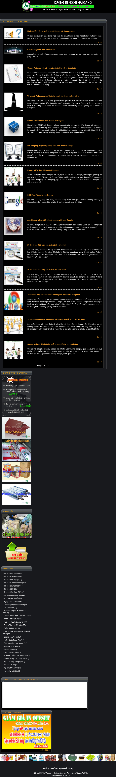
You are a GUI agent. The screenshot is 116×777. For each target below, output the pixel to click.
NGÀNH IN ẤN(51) (11, 665)
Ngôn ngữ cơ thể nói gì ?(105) (15, 622)
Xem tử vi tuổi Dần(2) (12, 671)
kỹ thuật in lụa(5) (10, 650)
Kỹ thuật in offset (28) (12, 646)
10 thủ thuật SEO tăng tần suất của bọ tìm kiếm (46, 245)
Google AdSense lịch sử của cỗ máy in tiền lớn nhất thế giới (51, 68)
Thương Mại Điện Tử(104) (14, 592)
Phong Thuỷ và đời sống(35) (15, 625)
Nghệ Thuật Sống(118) (13, 602)
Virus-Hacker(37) (10, 608)
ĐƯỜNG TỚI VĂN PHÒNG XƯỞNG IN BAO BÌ (20, 680)
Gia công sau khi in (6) (12, 652)
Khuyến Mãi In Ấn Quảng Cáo (13, 712)
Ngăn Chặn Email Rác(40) (14, 640)
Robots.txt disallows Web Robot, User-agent (45, 121)
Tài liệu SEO (22, 21)
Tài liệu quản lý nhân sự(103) (15, 583)
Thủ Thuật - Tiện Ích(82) (13, 598)
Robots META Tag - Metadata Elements (43, 170)
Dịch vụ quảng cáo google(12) (15, 643)
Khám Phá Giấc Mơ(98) (13, 619)
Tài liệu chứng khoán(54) (13, 586)
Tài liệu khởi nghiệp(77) (13, 580)
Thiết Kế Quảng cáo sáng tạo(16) (17, 655)
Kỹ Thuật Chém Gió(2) (12, 668)
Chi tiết (99, 42)
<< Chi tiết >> (45, 750)
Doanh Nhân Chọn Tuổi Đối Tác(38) (17, 616)
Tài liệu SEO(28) (10, 589)
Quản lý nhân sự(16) (12, 628)
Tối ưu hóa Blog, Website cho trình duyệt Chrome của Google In (53, 295)
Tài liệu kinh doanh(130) (13, 573)
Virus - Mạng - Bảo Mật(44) (14, 595)
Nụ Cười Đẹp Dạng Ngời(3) (14, 662)
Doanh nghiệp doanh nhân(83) (15, 605)
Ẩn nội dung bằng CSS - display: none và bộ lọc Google (50, 220)
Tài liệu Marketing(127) (13, 577)
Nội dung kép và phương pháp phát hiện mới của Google (50, 146)
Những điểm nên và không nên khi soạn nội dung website (51, 31)
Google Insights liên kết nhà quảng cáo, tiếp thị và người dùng (52, 344)
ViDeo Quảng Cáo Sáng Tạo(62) (16, 659)
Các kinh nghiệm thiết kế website (41, 50)
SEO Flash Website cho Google (40, 195)
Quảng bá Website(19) (12, 637)
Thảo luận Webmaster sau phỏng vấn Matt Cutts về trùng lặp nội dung (56, 319)
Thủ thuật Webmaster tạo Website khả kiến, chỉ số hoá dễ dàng (53, 96)
